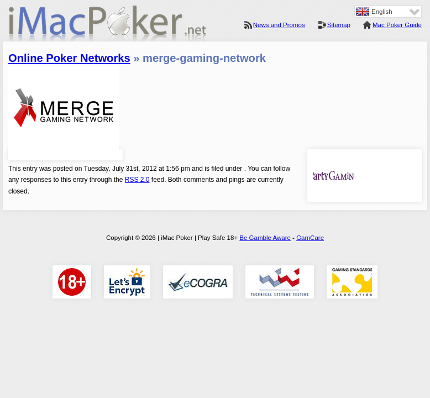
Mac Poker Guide (397, 25)
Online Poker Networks (69, 58)
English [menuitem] (381, 11)
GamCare (310, 237)
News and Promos (279, 25)
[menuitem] (388, 11)
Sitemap (338, 25)
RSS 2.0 (137, 180)
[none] (388, 11)
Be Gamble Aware (265, 237)
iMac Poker (107, 26)
